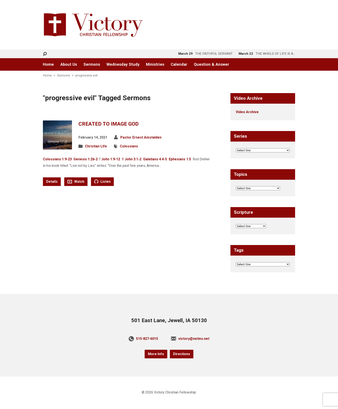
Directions (181, 354)
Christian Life (96, 146)
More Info (156, 354)
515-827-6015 (147, 339)
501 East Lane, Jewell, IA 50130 (169, 320)
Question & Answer (211, 64)
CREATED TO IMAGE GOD (108, 124)
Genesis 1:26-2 (86, 159)
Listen (102, 181)
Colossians (129, 146)
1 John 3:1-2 (131, 159)
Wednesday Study (122, 64)
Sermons (91, 64)
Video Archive (247, 112)
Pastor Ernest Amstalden (140, 137)
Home (48, 64)
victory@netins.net (193, 339)
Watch (75, 181)
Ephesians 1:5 (180, 159)
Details (52, 182)
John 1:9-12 (110, 159)
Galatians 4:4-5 (155, 159)
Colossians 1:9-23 (57, 159)
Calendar (179, 64)
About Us (68, 64)
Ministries (155, 64)
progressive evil (86, 75)
